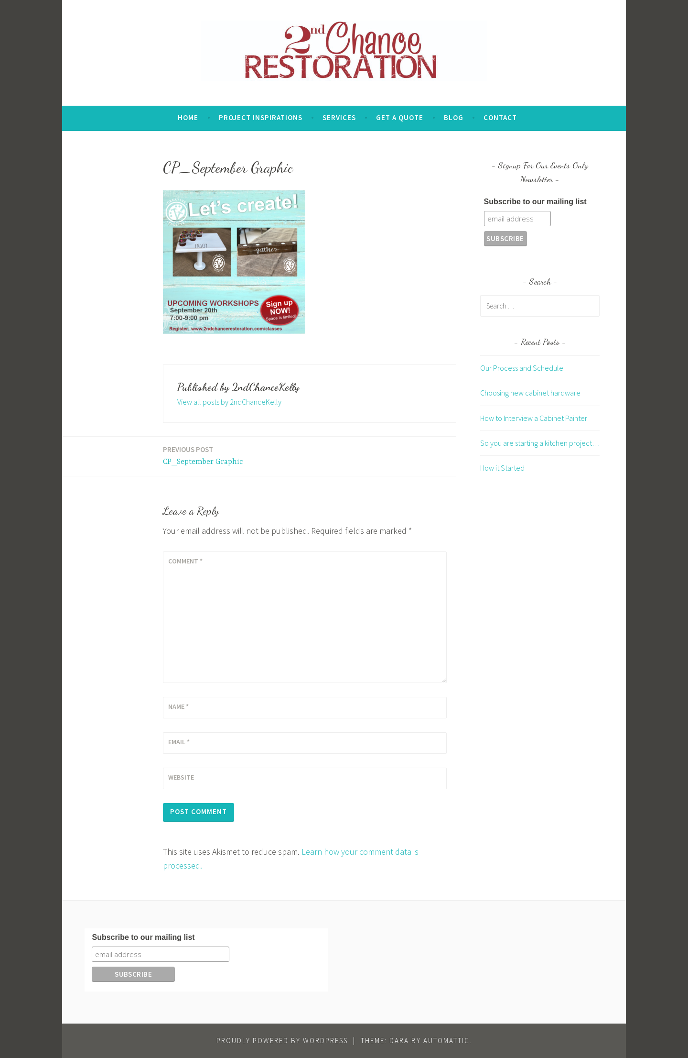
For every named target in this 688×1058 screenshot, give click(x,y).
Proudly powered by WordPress (282, 1040)
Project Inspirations (260, 117)
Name (178, 706)
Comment (185, 561)
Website (181, 777)
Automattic (446, 1040)
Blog (453, 117)
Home (188, 117)
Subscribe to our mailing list (535, 202)
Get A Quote (399, 117)
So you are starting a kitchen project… (540, 443)
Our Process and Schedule (521, 368)
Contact (500, 117)
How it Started (502, 468)
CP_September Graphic (203, 455)
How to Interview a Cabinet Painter (533, 418)
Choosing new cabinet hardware (530, 392)
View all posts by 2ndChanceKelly (229, 402)
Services (339, 117)
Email (179, 742)
